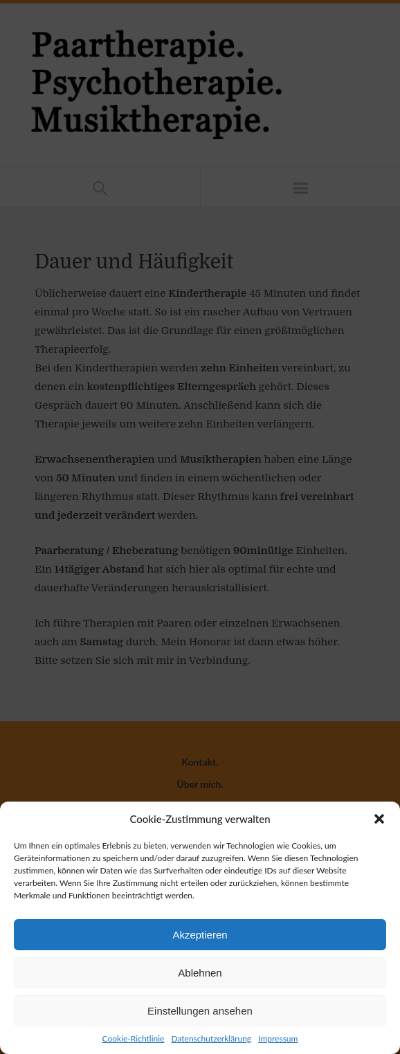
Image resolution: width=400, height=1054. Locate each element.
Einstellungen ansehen (200, 1011)
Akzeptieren (199, 935)
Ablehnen (199, 973)
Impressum (278, 1038)
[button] (379, 819)
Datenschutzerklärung (211, 1038)
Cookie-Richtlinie (133, 1038)
